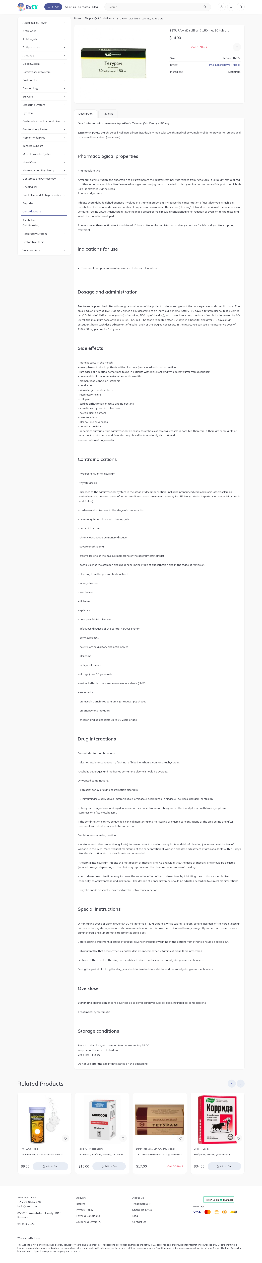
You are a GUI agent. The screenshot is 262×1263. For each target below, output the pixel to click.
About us (72, 7)
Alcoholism (29, 220)
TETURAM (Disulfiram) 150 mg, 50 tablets (159, 1154)
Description (85, 114)
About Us (138, 1197)
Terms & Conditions (88, 1215)
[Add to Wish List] (237, 47)
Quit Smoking (31, 226)
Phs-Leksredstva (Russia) (224, 65)
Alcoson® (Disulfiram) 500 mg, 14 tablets (101, 1154)
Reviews (108, 114)
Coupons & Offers (86, 1221)
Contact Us (139, 1221)
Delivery (81, 1197)
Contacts (86, 7)
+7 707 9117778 (29, 1201)
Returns (80, 1203)
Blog (97, 7)
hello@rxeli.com (27, 1206)
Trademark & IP (141, 1203)
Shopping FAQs (142, 1209)
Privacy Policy (84, 1209)
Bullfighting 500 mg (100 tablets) (212, 1154)
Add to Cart (52, 1166)
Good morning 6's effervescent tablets (42, 1154)
